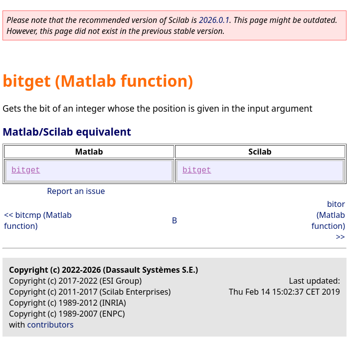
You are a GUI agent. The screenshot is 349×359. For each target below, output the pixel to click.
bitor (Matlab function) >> (328, 220)
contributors (50, 324)
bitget (25, 170)
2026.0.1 (214, 19)
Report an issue (76, 190)
